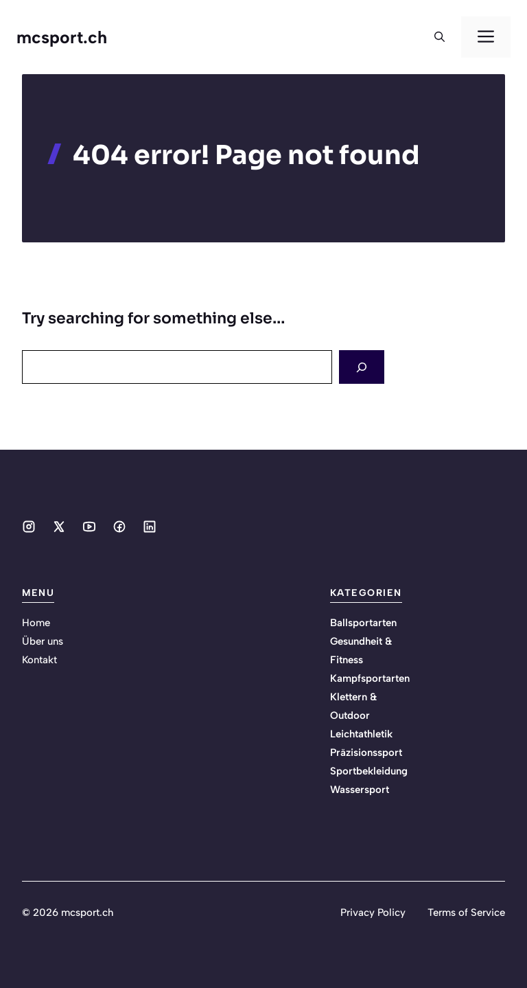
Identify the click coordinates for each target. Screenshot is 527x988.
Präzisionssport (366, 752)
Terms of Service (466, 912)
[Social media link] (29, 526)
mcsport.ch (61, 37)
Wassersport (359, 789)
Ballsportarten (363, 623)
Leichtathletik (361, 734)
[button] (439, 37)
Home (36, 623)
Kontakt (39, 660)
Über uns (42, 641)
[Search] (361, 367)
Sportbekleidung (369, 771)
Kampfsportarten (370, 678)
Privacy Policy (373, 912)
